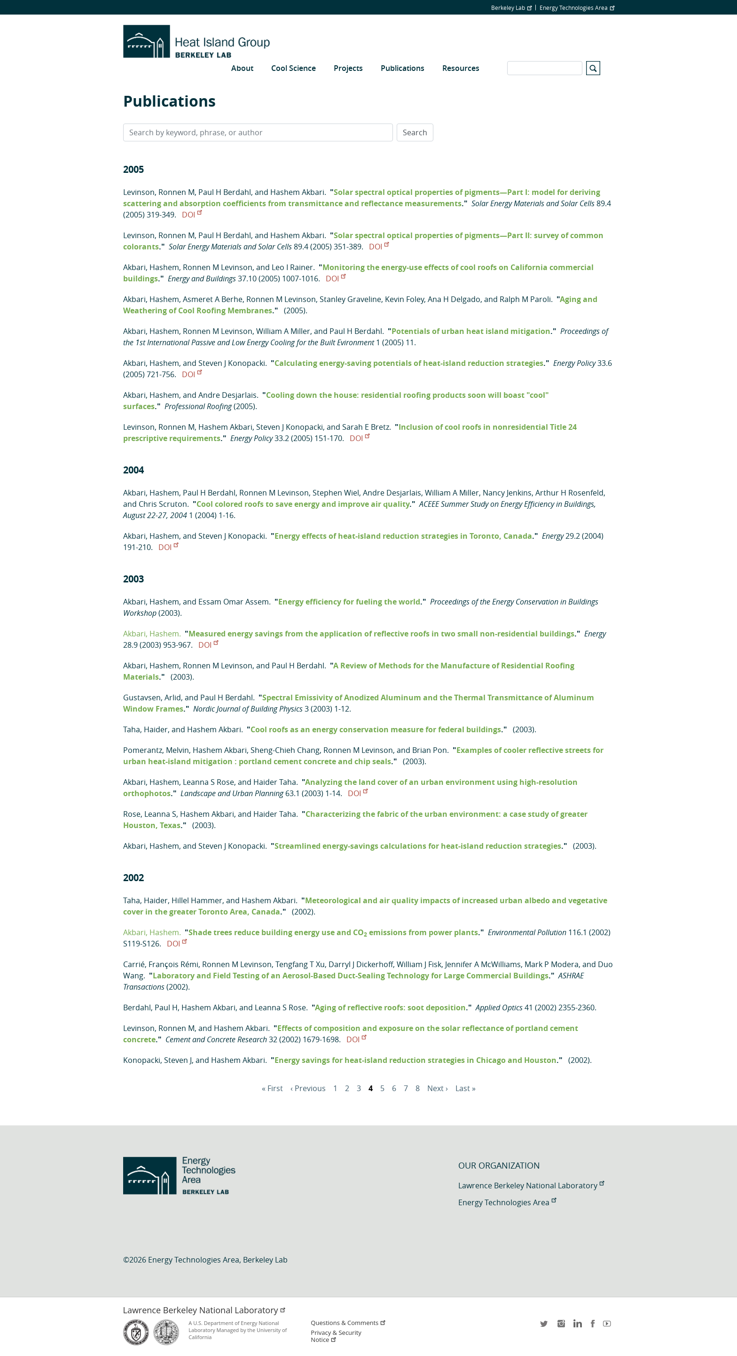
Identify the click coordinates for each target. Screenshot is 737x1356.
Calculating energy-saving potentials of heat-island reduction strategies (408, 363)
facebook (592, 1326)
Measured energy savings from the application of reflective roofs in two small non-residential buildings (381, 633)
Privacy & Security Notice (336, 1336)
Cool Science (293, 68)
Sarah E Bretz (365, 427)
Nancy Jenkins (507, 493)
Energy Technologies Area (577, 7)
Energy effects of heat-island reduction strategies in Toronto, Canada (403, 536)
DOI (192, 214)
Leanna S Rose (208, 782)
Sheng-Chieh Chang (285, 750)
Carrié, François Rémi (160, 964)
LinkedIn (576, 1326)
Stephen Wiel (336, 493)
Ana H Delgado (454, 299)
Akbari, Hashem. (152, 633)
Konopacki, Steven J (157, 1060)
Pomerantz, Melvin (156, 750)
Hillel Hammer (197, 900)
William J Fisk (419, 964)
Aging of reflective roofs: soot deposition (390, 1007)
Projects (348, 68)
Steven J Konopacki (231, 363)
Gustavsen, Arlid (152, 697)
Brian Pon (429, 750)
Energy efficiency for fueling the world (349, 602)
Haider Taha (274, 782)
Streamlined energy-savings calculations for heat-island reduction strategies (417, 846)
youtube (608, 1326)
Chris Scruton (163, 504)
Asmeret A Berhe (213, 299)
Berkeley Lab (511, 7)
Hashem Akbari (297, 192)
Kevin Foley (404, 299)
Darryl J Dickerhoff (361, 964)
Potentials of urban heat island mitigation (471, 331)
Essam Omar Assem (233, 602)
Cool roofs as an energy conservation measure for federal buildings (376, 729)
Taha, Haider (145, 729)
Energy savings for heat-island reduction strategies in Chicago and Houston (415, 1060)
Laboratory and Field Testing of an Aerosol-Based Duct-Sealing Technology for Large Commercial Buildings (351, 975)
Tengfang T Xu (300, 964)
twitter (544, 1326)
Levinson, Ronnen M (159, 192)
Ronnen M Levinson (217, 267)
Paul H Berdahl (224, 192)
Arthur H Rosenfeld (569, 493)
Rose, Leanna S (149, 814)
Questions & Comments (348, 1322)
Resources (460, 68)
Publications (402, 68)
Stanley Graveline (350, 299)
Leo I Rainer (292, 267)
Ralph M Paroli (525, 299)
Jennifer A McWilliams (483, 964)
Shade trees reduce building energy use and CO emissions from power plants (333, 932)
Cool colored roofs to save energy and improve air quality (302, 504)
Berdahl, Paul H (150, 1007)
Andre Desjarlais (227, 395)
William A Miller (283, 331)
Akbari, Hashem (151, 267)
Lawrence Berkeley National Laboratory (531, 1185)
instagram (560, 1326)
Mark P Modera (552, 964)
